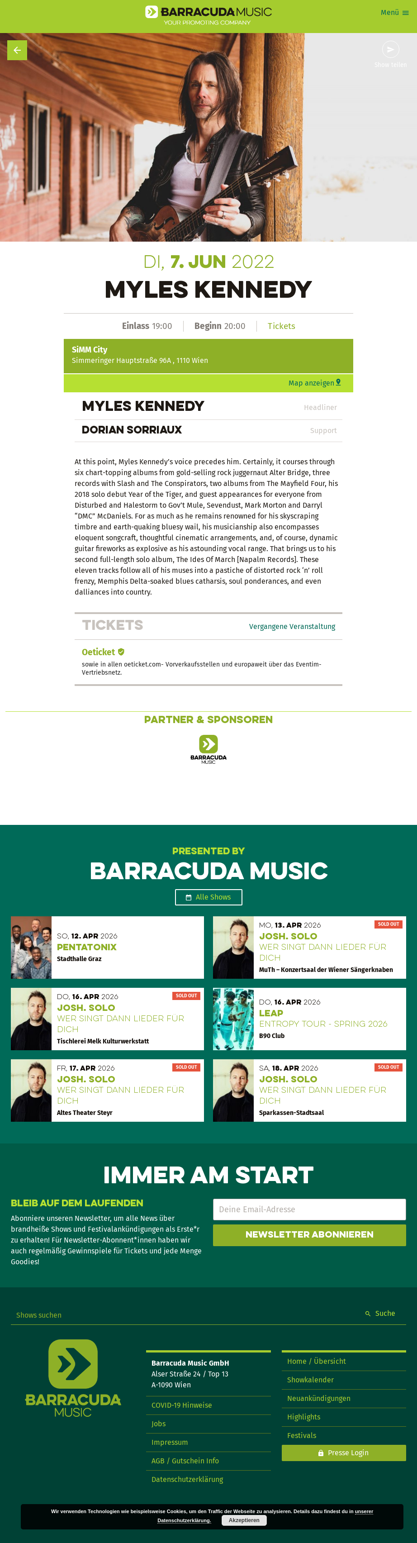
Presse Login (348, 1452)
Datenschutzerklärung (187, 1479)
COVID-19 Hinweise (182, 1405)
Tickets (281, 326)
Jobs (159, 1423)
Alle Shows (213, 897)
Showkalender (310, 1380)
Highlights (303, 1417)
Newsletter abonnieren (310, 1235)
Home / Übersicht (316, 1361)
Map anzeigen (311, 383)
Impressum (170, 1442)
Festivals (301, 1435)
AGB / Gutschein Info (185, 1461)
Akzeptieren (244, 1520)
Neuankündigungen (319, 1398)
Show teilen (390, 65)
